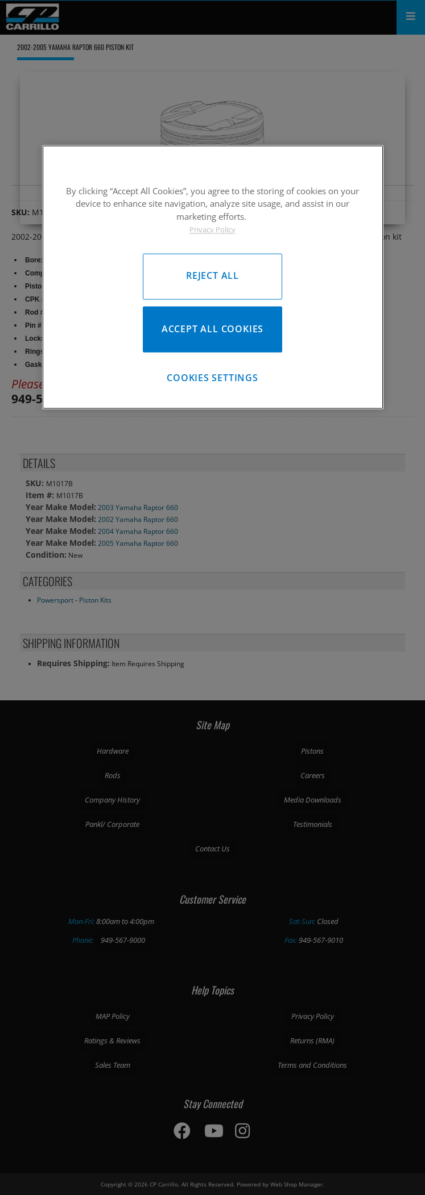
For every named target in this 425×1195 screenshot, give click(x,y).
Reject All (212, 276)
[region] (212, 277)
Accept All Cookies (212, 329)
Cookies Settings (212, 377)
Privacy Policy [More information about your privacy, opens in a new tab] (212, 230)
